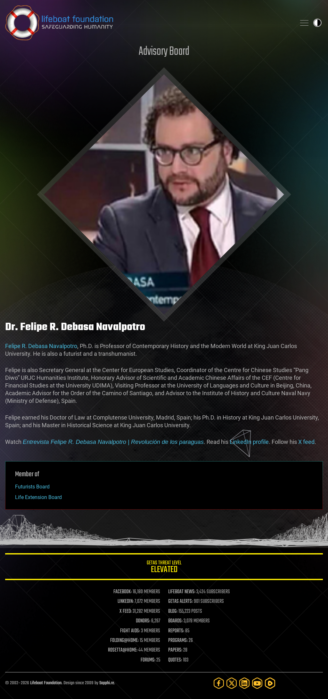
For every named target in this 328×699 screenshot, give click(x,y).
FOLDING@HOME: (124, 641)
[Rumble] (270, 683)
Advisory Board (164, 52)
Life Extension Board (38, 497)
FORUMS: (148, 660)
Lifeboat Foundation (46, 683)
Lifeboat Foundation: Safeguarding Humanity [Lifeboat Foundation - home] (148, 22)
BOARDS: (175, 621)
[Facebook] (219, 683)
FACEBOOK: (122, 592)
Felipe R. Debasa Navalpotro (41, 346)
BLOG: (172, 611)
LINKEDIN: (126, 601)
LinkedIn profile (249, 441)
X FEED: (125, 611)
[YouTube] (257, 683)
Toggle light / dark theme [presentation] (317, 23)
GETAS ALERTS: (180, 601)
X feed (306, 441)
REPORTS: (176, 631)
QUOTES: (175, 660)
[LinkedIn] (244, 683)
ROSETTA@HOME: (122, 650)
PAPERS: (175, 650)
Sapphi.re (106, 683)
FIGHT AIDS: (130, 631)
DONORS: (143, 621)
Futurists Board (32, 487)
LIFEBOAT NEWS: (181, 592)
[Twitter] (231, 683)
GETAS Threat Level (164, 568)
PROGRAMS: (178, 641)
